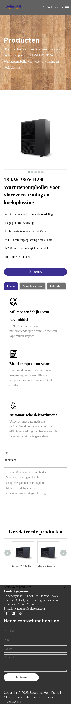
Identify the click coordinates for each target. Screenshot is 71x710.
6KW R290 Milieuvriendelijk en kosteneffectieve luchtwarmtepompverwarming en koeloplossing (23, 566)
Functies (11, 286)
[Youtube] (20, 613)
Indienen (21, 677)
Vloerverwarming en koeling (23, 477)
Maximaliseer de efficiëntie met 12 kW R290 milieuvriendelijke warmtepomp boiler (48, 566)
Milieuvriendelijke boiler (21, 488)
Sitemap (48, 697)
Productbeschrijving (32, 286)
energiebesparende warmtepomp (25, 482)
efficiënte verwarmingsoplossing (26, 493)
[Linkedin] (13, 613)
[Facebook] (6, 613)
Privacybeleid (12, 702)
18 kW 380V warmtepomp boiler (26, 472)
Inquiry (35, 271)
